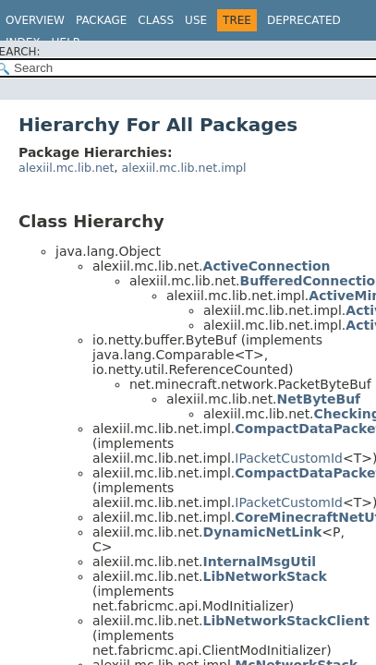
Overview (35, 20)
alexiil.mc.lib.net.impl (184, 168)
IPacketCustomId (289, 458)
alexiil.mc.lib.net (66, 168)
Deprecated (304, 20)
